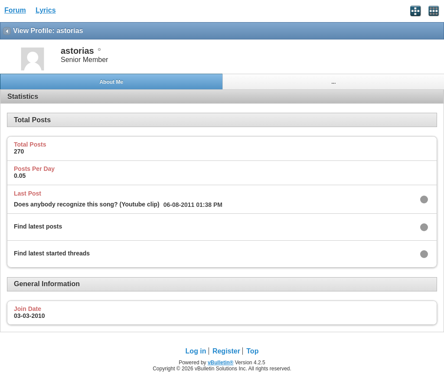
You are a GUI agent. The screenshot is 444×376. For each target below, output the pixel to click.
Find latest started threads (52, 253)
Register (226, 351)
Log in (196, 351)
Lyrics (46, 10)
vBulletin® (221, 363)
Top (252, 351)
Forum (15, 10)
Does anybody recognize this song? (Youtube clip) (87, 204)
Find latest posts (38, 226)
